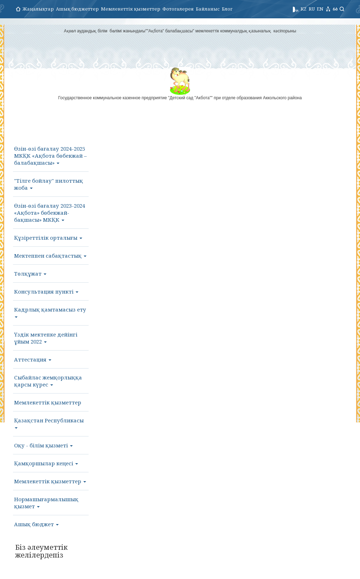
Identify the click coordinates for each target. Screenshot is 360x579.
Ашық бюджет (36, 524)
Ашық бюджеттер (77, 9)
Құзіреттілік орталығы (48, 237)
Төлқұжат (30, 273)
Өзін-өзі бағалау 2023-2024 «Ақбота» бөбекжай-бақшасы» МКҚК (49, 212)
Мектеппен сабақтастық (50, 255)
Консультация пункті (46, 291)
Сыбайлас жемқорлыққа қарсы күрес (48, 381)
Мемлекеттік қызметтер (130, 9)
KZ (304, 9)
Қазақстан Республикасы (49, 423)
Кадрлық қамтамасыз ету (50, 312)
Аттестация (32, 359)
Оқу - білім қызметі (43, 445)
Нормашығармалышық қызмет (46, 503)
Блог (227, 9)
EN (320, 9)
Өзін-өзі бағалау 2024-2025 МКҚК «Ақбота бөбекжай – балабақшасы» (50, 155)
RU (312, 9)
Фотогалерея (178, 9)
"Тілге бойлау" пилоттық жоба (48, 184)
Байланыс (208, 9)
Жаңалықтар (38, 9)
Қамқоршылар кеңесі (46, 463)
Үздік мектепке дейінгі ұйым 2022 (45, 338)
